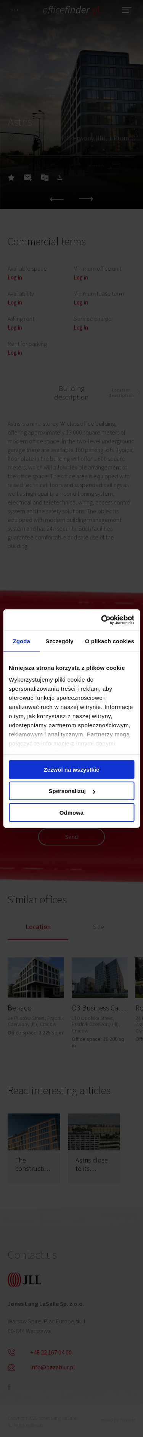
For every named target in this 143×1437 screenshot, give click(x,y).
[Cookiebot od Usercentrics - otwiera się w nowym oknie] (101, 620)
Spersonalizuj (71, 791)
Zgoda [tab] (21, 641)
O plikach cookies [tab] (109, 641)
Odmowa (71, 812)
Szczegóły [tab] (59, 641)
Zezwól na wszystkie (72, 769)
